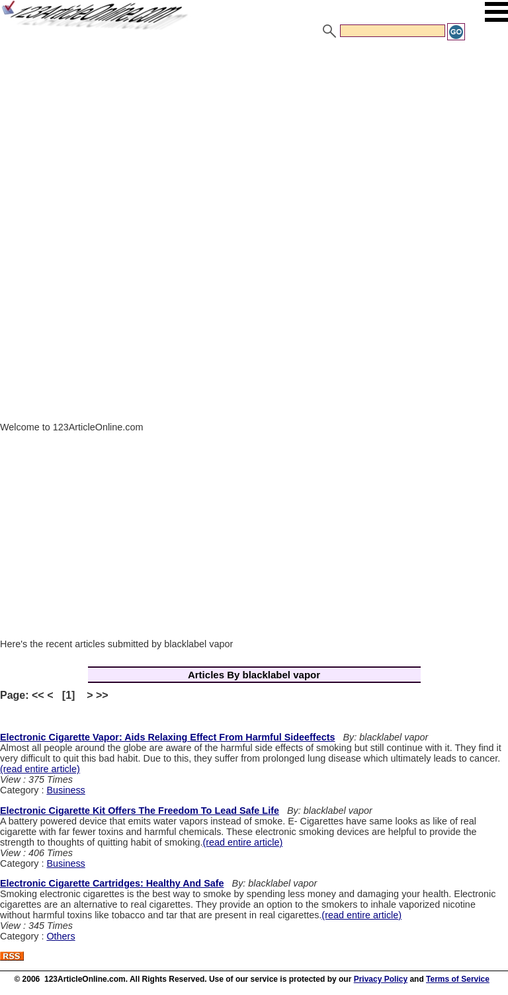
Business (65, 790)
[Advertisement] (254, 140)
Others (60, 936)
